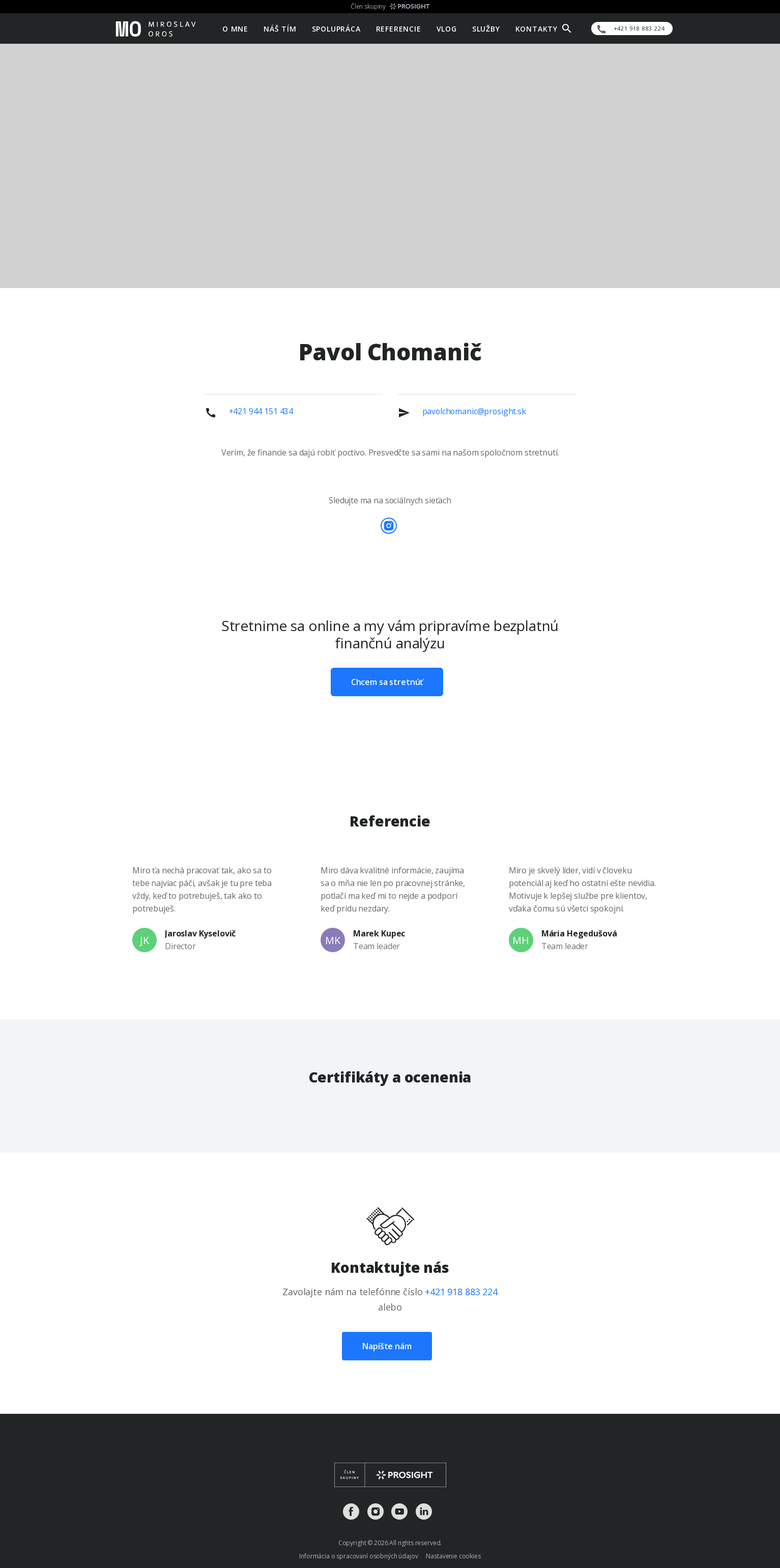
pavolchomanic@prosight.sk (474, 411)
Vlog (447, 28)
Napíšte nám (386, 1346)
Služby (486, 28)
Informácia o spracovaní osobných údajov (358, 1556)
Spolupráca (336, 28)
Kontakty (536, 28)
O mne (235, 28)
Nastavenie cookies (453, 1556)
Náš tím (280, 28)
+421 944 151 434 (261, 411)
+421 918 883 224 (461, 1292)
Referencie (398, 28)
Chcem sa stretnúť (387, 682)
